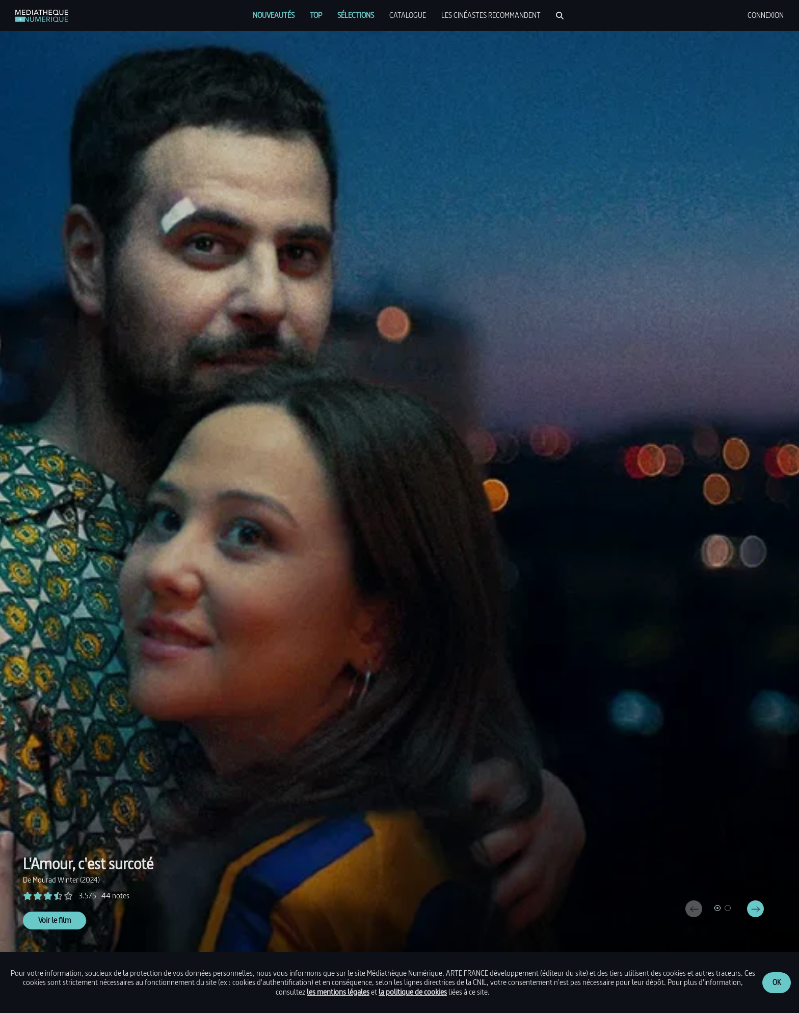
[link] (41, 16)
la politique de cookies (413, 992)
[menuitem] (274, 15)
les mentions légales (338, 992)
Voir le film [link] (54, 920)
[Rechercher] (560, 15)
